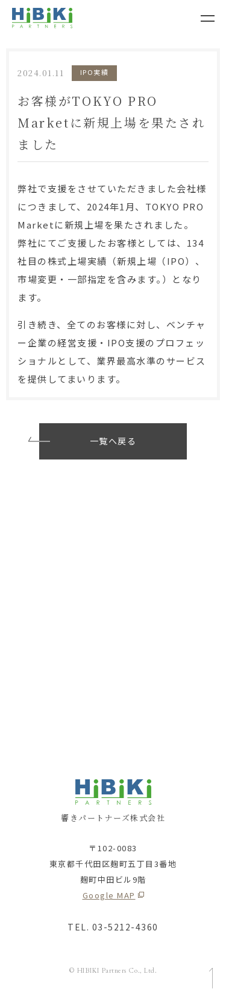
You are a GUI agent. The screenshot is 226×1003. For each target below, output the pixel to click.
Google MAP (109, 895)
